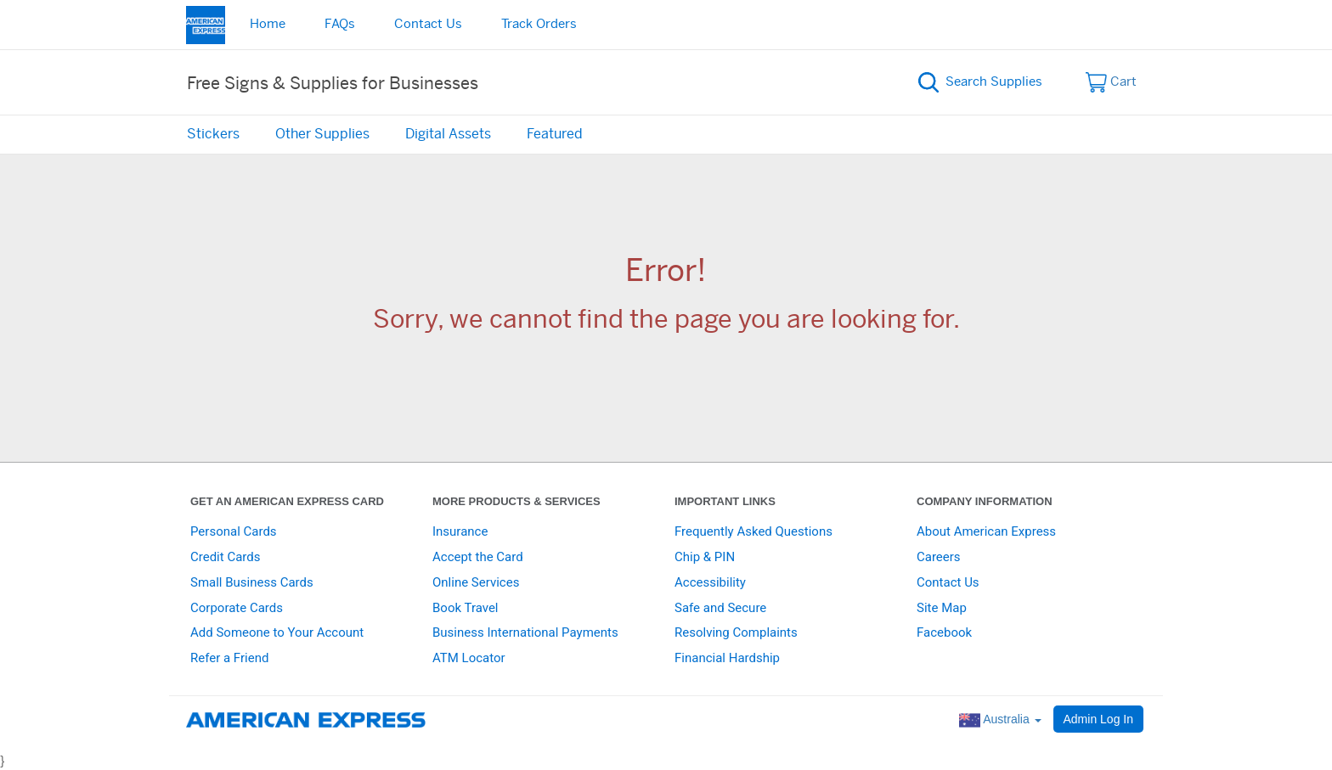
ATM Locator (468, 658)
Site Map (942, 607)
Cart (1111, 82)
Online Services (475, 582)
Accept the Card (477, 557)
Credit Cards (225, 557)
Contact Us (428, 24)
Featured (555, 134)
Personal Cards (233, 531)
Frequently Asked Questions (753, 531)
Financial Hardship (727, 658)
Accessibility (710, 582)
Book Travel (465, 607)
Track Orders (539, 24)
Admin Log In (1099, 719)
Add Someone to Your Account (277, 632)
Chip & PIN (704, 557)
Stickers (213, 134)
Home (267, 24)
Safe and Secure (720, 607)
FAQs (340, 24)
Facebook (944, 632)
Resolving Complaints (736, 632)
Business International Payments (525, 632)
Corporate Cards (236, 607)
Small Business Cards (251, 582)
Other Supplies (322, 134)
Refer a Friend (229, 658)
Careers (939, 557)
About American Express (986, 531)
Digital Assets (448, 134)
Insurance (460, 531)
